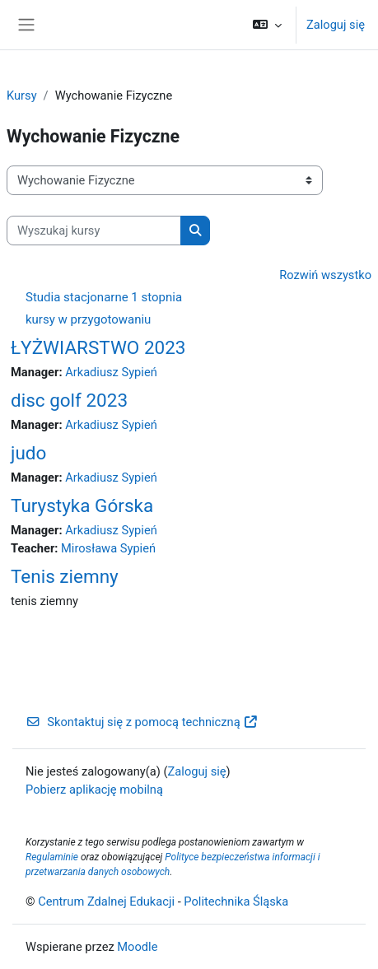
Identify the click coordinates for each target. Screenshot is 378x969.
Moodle (137, 946)
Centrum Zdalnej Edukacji (106, 901)
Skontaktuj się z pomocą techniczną (142, 722)
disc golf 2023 (69, 400)
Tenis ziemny (65, 576)
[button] (267, 24)
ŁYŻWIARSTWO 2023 (98, 347)
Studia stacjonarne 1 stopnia (104, 297)
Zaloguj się (335, 24)
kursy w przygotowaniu (88, 319)
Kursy (22, 95)
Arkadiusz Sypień (111, 372)
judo (28, 453)
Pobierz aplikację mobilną (94, 789)
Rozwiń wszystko (325, 275)
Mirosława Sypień (108, 548)
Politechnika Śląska (236, 901)
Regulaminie (52, 857)
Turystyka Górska (82, 505)
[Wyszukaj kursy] (94, 230)
